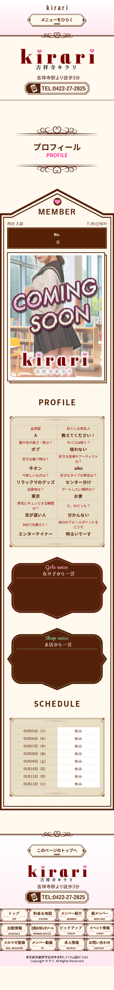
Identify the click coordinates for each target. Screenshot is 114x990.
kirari (57, 7)
